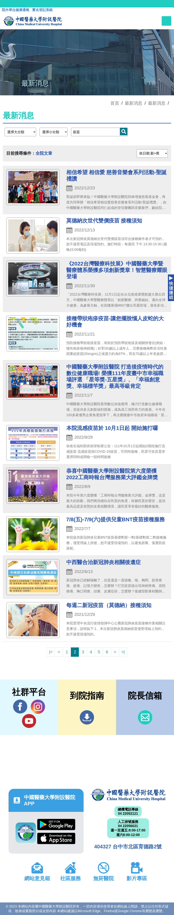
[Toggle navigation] (166, 21)
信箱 (145, 717)
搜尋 (123, 131)
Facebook (20, 707)
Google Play (56, 824)
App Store (56, 838)
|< (51, 652)
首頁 (114, 103)
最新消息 (156, 103)
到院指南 (87, 717)
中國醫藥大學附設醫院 (127, 795)
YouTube (29, 721)
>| (123, 652)
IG (38, 707)
